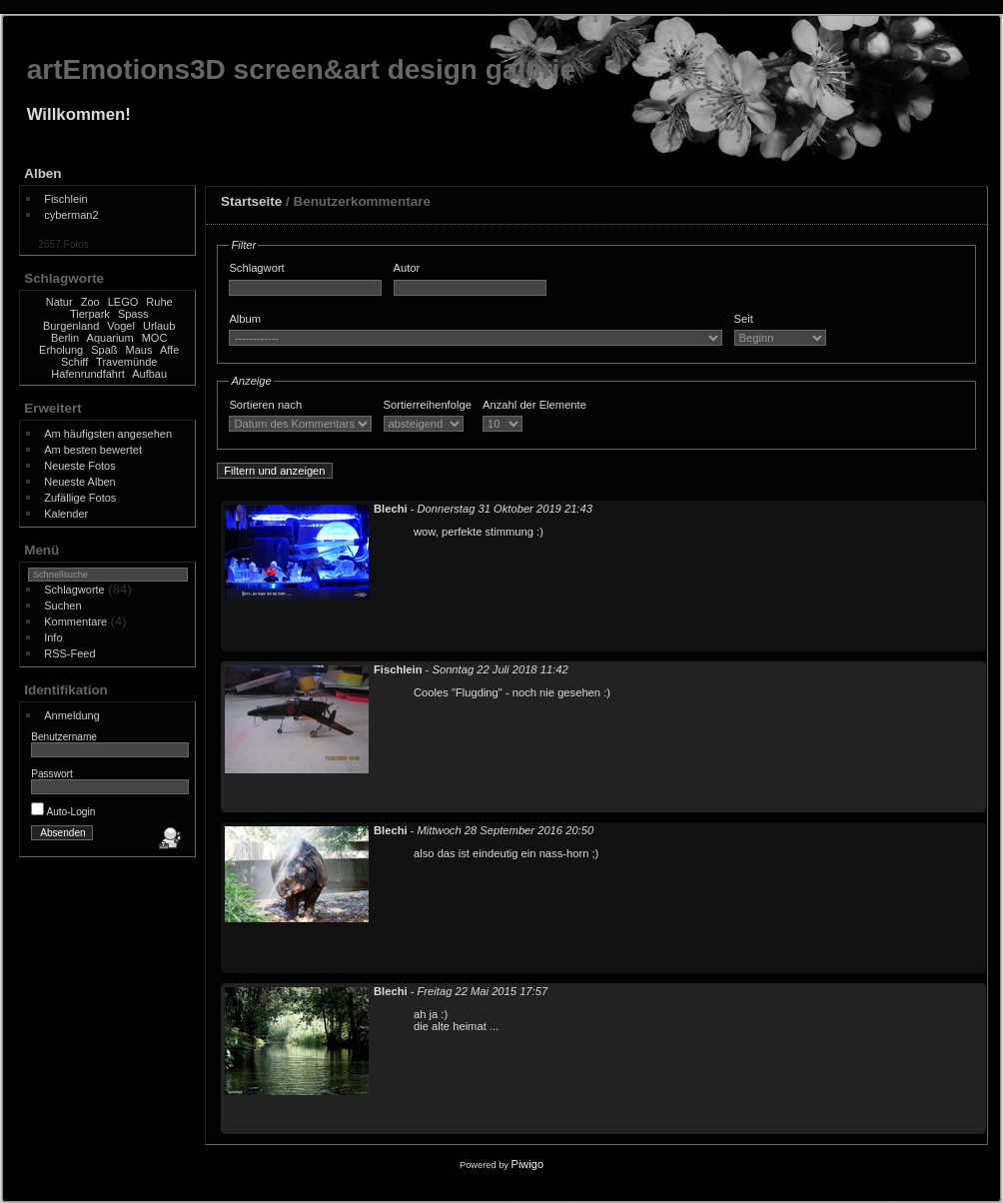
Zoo (90, 302)
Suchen (62, 605)
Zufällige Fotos (80, 498)
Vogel (121, 326)
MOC (155, 338)
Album (245, 319)
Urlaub (159, 326)
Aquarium (110, 338)
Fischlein (65, 199)
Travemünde (126, 362)
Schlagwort (256, 268)
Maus (139, 350)
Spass (133, 314)
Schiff (74, 362)
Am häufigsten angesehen (108, 434)
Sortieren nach (265, 405)
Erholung (61, 350)
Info (53, 637)
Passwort (52, 773)
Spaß (104, 350)
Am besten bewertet (93, 450)
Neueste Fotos (80, 466)
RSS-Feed (69, 653)
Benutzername (64, 736)
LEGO (123, 302)
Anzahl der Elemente (534, 405)
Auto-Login (63, 811)
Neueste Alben (80, 482)
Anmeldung (72, 715)
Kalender (66, 514)
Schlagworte (74, 590)
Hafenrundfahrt (87, 374)
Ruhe (159, 302)
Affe (169, 350)
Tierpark (90, 314)
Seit (743, 319)
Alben (42, 173)
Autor (407, 268)
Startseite (251, 201)
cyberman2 (71, 215)
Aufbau (149, 374)
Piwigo (527, 1164)
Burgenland (71, 326)
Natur (59, 302)
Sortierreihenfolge (428, 405)
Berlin (65, 338)
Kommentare (75, 621)
